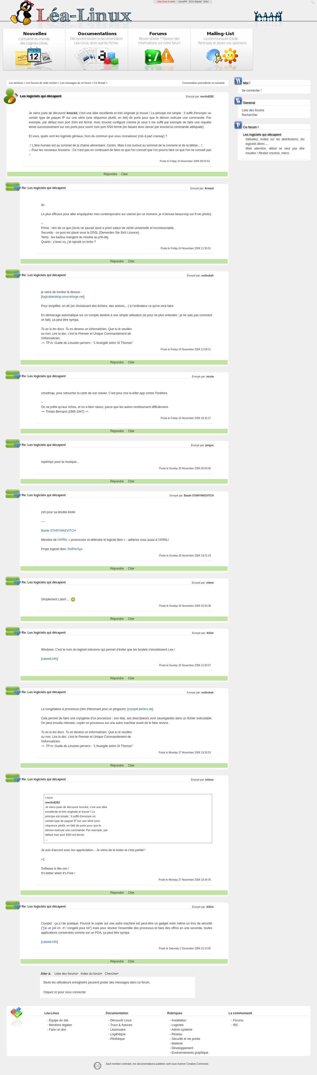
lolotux (209, 779)
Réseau (177, 1034)
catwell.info (49, 659)
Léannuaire (118, 1029)
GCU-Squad (195, 1)
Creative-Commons (197, 1063)
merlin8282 (207, 96)
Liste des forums (65, 974)
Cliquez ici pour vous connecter (64, 992)
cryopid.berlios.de (140, 709)
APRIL (63, 540)
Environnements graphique (190, 1052)
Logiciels (178, 1025)
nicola (210, 376)
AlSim (210, 633)
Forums (238, 1020)
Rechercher (250, 115)
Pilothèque (117, 1039)
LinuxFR (182, 1)
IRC (235, 1025)
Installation (179, 1020)
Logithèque (117, 1034)
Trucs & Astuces (121, 1025)
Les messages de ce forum (75, 83)
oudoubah (207, 275)
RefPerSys (75, 549)
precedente (204, 83)
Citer (124, 174)
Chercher (111, 974)
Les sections (16, 83)
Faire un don (57, 1029)
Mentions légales (60, 1025)
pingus (209, 445)
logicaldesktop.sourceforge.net (63, 296)
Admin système (181, 1029)
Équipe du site (58, 1020)
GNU (206, 1)
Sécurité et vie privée (186, 1039)
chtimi (210, 582)
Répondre (110, 174)
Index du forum (91, 974)
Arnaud (209, 188)
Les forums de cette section (41, 83)
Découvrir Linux (121, 1020)
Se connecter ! (251, 90)
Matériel (177, 1043)
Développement (182, 1048)
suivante (220, 83)
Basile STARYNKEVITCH (199, 495)
